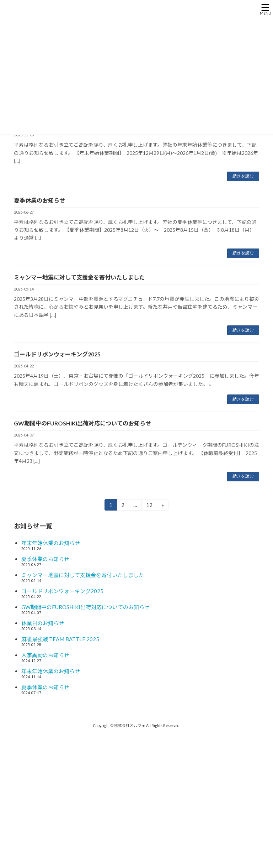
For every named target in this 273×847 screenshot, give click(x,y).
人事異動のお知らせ (45, 655)
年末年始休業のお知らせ (50, 543)
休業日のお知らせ (42, 623)
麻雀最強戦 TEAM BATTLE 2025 (60, 639)
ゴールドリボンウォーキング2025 (57, 354)
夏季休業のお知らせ (39, 200)
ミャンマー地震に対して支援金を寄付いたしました (79, 277)
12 (149, 506)
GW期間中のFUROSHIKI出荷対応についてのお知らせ (82, 423)
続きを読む (243, 176)
